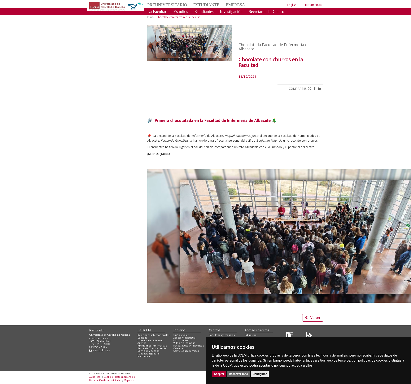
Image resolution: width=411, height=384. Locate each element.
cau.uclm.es (99, 350)
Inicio (150, 17)
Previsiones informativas (152, 345)
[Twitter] (309, 89)
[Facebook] (313, 89)
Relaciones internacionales (153, 334)
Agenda (141, 342)
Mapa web (129, 380)
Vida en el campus (184, 342)
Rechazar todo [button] (238, 374)
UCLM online (180, 340)
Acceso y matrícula (184, 337)
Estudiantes (204, 11)
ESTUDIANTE (206, 5)
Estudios (181, 11)
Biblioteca (251, 334)
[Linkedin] (318, 89)
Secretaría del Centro (266, 11)
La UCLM (144, 330)
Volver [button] (312, 317)
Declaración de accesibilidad (105, 380)
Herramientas (313, 5)
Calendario (179, 348)
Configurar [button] (260, 374)
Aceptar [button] (219, 374)
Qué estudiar (181, 334)
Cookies (108, 376)
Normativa (143, 356)
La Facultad (157, 11)
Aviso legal (95, 376)
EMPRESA (235, 5)
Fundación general (148, 353)
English (292, 5)
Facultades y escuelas (222, 334)
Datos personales (125, 376)
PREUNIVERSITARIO (167, 5)
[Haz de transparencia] (290, 336)
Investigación (231, 11)
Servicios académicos (186, 350)
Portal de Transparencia (151, 348)
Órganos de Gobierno (150, 340)
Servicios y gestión (148, 350)
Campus (142, 337)
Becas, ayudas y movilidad (188, 345)
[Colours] (309, 336)
